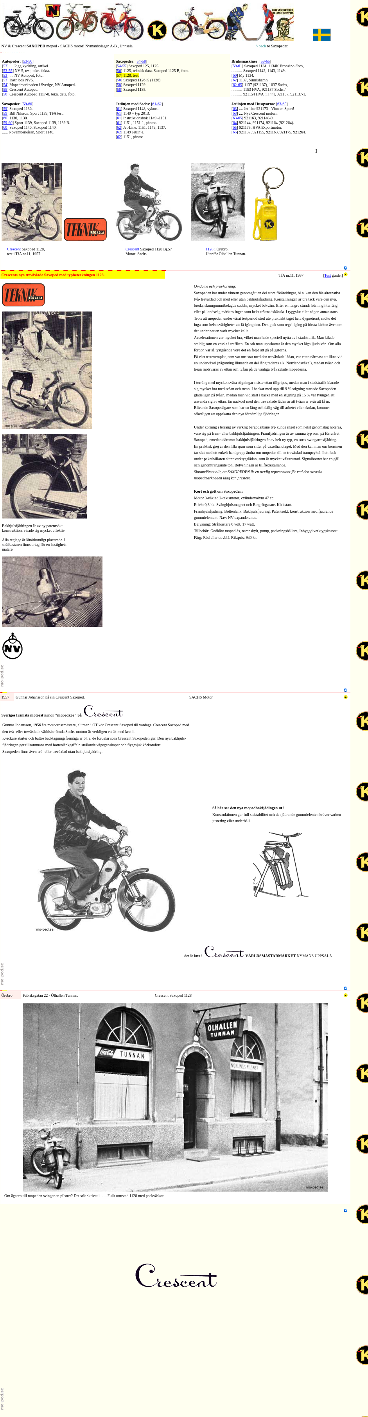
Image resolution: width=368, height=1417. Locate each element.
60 (235, 75)
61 (119, 108)
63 (235, 108)
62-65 (237, 85)
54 (5, 85)
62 (235, 80)
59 (5, 108)
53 (5, 66)
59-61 (237, 66)
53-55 (7, 70)
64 (235, 123)
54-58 (141, 61)
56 (5, 94)
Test (327, 275)
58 (119, 80)
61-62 (157, 104)
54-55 (121, 66)
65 (235, 127)
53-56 (27, 61)
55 (5, 89)
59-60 (27, 104)
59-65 (265, 61)
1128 (210, 249)
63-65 (281, 104)
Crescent (14, 249)
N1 (2, 160)
